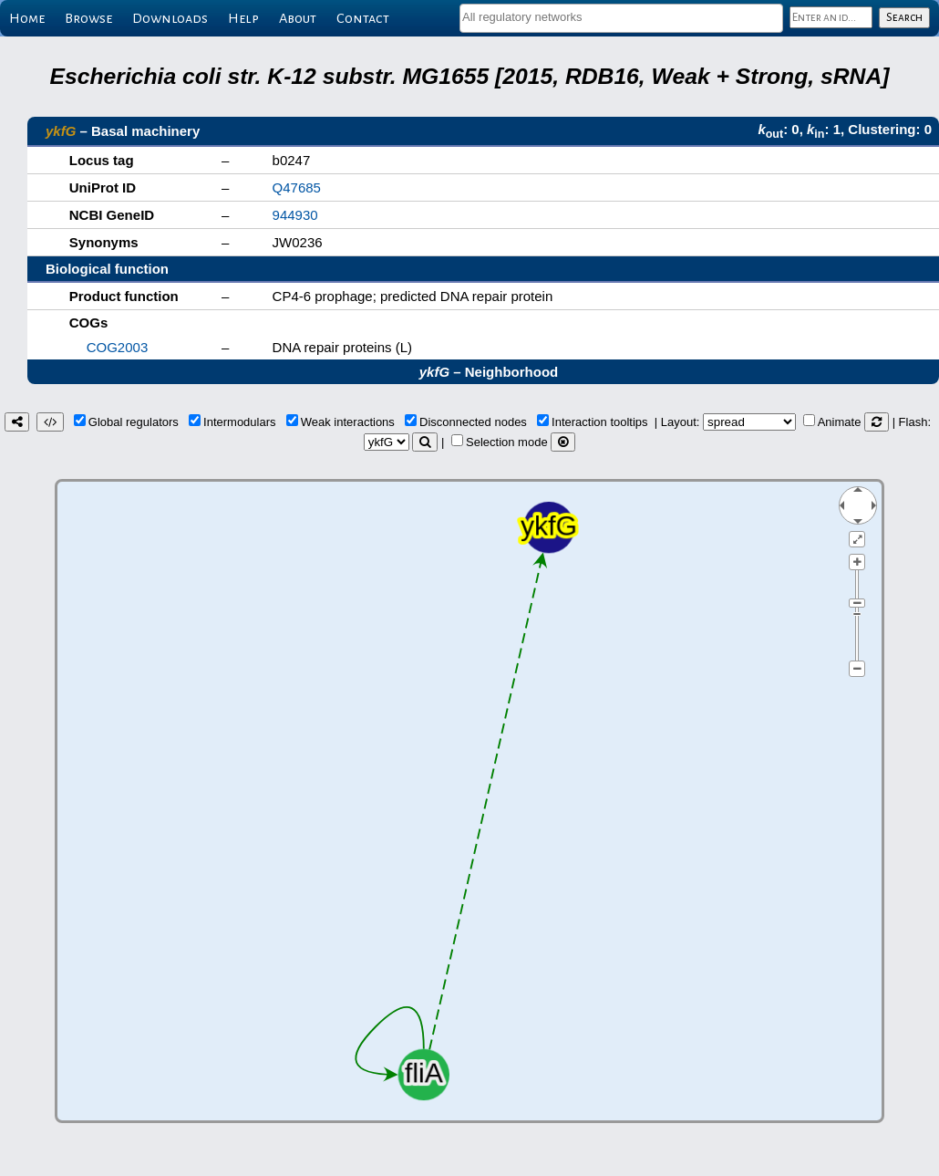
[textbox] (621, 17)
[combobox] (621, 18)
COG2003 (118, 347)
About (297, 18)
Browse (88, 18)
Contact (362, 18)
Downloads (170, 18)
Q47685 (297, 187)
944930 (295, 215)
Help (243, 18)
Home (27, 18)
